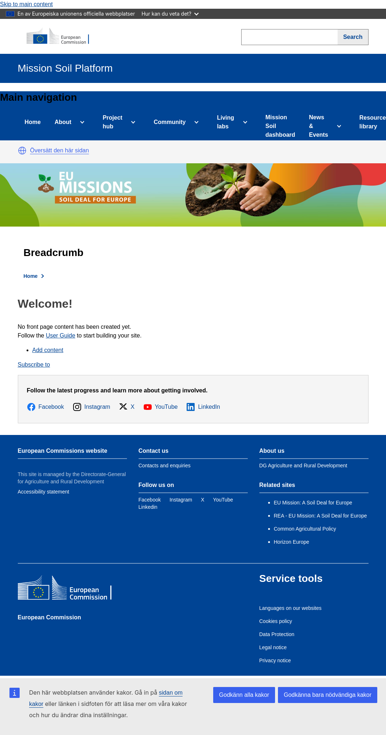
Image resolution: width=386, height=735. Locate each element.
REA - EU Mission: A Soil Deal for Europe (320, 516)
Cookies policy (275, 621)
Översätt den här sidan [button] (59, 150)
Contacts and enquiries (165, 465)
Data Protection (277, 634)
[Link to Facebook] (150, 499)
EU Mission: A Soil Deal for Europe (314, 503)
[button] (22, 150)
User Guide (60, 335)
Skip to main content (26, 4)
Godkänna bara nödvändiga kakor (327, 695)
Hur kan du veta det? (170, 14)
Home (33, 122)
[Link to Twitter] (202, 499)
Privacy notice (275, 660)
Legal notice (273, 647)
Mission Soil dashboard (280, 126)
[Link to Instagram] (181, 499)
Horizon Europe (291, 542)
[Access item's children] (80, 122)
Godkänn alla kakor (244, 695)
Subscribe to (34, 364)
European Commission (49, 617)
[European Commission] (62, 36)
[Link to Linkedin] (148, 507)
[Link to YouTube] (223, 499)
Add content (47, 350)
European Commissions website (62, 451)
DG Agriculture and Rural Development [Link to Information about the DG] (303, 465)
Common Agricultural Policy (305, 529)
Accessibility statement (43, 492)
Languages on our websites (290, 608)
